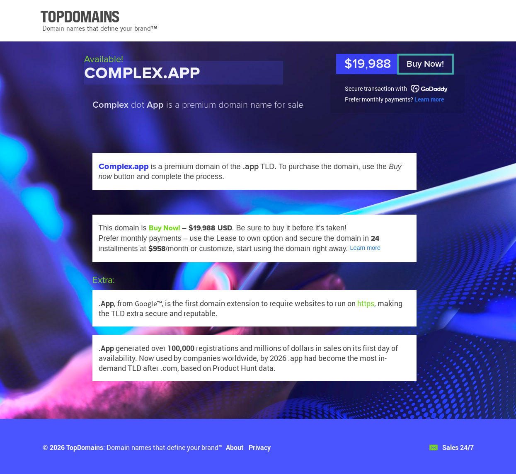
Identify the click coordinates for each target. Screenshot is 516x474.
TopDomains (84, 447)
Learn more (429, 99)
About (235, 447)
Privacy (260, 447)
